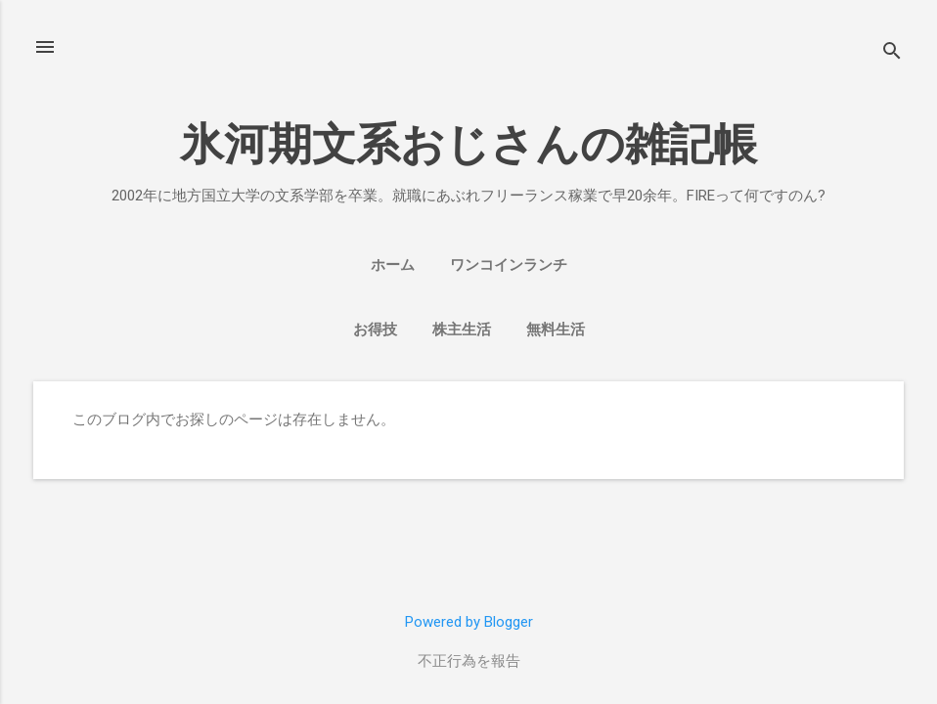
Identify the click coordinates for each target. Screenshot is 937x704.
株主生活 (461, 329)
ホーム (393, 265)
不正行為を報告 (469, 661)
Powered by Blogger (469, 622)
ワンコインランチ (508, 265)
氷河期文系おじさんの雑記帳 (468, 144)
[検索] (892, 53)
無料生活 (555, 329)
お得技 (375, 329)
